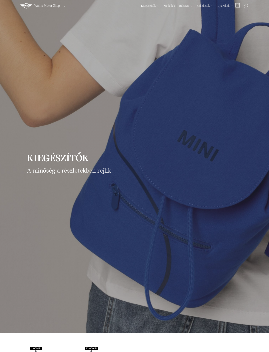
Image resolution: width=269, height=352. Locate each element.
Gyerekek (224, 5)
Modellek (169, 5)
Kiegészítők (148, 5)
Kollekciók (203, 5)
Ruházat (184, 5)
